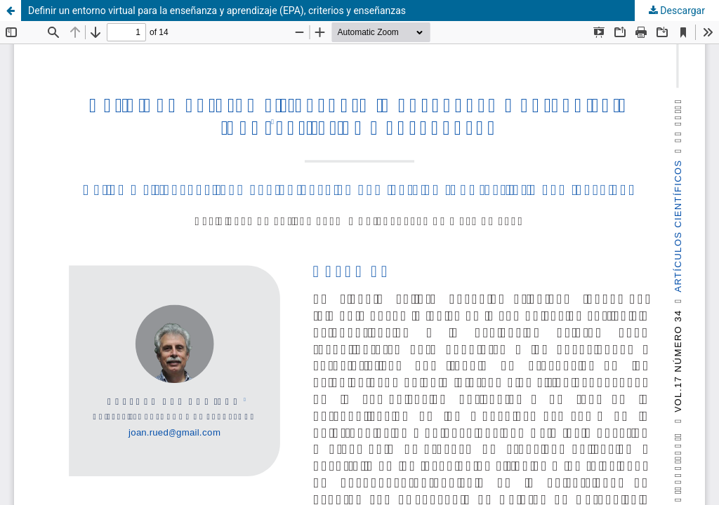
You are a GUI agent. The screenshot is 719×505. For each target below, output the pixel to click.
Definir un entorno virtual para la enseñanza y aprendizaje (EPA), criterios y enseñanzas (217, 10)
